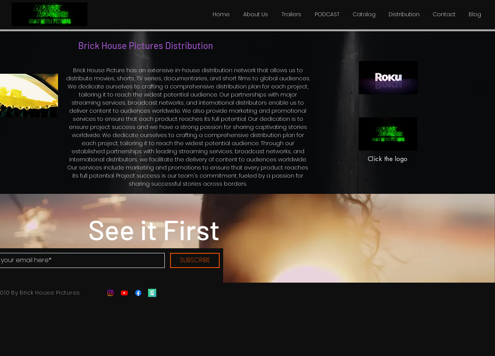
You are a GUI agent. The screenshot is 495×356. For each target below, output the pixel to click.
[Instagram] (110, 293)
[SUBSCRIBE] (195, 260)
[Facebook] (138, 293)
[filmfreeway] (152, 293)
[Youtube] (124, 293)
